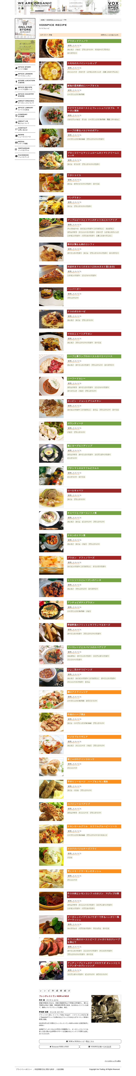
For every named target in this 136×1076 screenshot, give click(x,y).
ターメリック (72, 391)
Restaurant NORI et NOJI (60, 1046)
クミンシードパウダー (87, 232)
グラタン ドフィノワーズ (81, 558)
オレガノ (70, 49)
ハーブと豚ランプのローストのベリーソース (90, 356)
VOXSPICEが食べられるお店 (101, 1046)
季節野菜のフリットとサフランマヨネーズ (89, 625)
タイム (69, 164)
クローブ (82, 72)
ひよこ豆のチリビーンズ (80, 670)
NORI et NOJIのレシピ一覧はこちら (81, 1041)
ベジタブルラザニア (78, 737)
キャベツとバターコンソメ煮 (82, 513)
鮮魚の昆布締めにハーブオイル (83, 86)
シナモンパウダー (73, 236)
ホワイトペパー (91, 701)
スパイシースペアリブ (79, 804)
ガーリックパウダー (74, 253)
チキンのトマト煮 (76, 535)
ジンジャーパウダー (89, 275)
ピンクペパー (72, 458)
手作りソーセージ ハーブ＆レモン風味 (88, 781)
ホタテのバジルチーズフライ (82, 849)
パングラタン (74, 197)
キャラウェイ (72, 928)
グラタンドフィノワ (78, 41)
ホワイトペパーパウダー (82, 184)
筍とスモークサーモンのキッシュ (84, 871)
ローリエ (96, 184)
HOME (43, 19)
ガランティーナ (75, 423)
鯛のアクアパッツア (78, 692)
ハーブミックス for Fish (75, 94)
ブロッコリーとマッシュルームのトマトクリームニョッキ (93, 154)
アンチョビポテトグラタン (81, 602)
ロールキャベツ (75, 490)
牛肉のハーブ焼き (76, 714)
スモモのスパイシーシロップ (82, 63)
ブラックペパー (87, 49)
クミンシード (72, 72)
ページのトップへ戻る (113, 1061)
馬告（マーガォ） (113, 119)
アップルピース (73, 229)
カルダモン (110, 229)
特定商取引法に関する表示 (44, 1069)
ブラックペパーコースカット (97, 835)
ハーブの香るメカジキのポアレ (83, 130)
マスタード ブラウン (102, 49)
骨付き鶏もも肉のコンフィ (81, 244)
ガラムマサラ (72, 232)
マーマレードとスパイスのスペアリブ (87, 647)
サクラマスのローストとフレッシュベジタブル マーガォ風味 (93, 109)
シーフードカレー (76, 378)
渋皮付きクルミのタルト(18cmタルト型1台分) (91, 267)
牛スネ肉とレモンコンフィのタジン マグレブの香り (93, 894)
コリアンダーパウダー (103, 454)
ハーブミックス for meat (76, 139)
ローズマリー (72, 53)
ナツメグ (77, 164)
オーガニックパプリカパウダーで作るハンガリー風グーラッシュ (93, 918)
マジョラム (97, 928)
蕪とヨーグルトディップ (80, 446)
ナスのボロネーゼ (76, 311)
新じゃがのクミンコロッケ (81, 759)
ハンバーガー (74, 289)
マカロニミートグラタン (80, 334)
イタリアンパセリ (73, 119)
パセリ (77, 49)
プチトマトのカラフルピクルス (83, 468)
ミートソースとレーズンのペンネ (84, 580)
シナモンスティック (94, 72)
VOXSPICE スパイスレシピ (54, 19)
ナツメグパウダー (99, 566)
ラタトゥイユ (74, 175)
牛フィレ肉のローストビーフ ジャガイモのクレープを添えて (94, 940)
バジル (76, 790)
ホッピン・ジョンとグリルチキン (84, 401)
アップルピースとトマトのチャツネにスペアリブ (92, 220)
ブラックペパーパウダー (95, 139)
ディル (84, 119)
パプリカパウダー (88, 236)
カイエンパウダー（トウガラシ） (92, 229)
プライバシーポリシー (24, 1069)
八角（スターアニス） (111, 72)
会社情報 (60, 1069)
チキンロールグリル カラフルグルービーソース (92, 826)
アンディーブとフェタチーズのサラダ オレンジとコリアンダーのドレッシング (94, 964)
